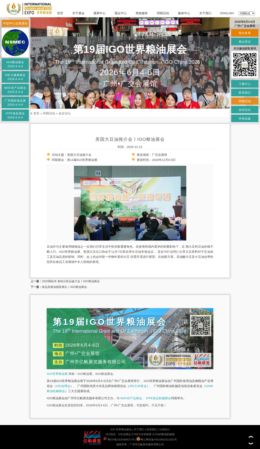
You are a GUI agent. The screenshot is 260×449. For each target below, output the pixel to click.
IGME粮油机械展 (165, 434)
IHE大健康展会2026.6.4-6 (15, 77)
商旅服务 (142, 13)
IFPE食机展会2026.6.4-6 (15, 115)
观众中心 (121, 13)
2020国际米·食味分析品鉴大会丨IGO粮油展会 (71, 281)
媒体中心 (184, 13)
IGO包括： (111, 434)
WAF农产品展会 (131, 398)
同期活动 (163, 13)
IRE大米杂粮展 (143, 434)
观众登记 (245, 41)
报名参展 (245, 33)
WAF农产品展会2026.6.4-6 (15, 89)
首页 (60, 13)
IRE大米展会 (137, 386)
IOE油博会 (63, 386)
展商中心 (99, 13)
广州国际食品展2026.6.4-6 (15, 102)
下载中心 (245, 84)
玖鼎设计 (164, 429)
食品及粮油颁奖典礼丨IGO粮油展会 (64, 286)
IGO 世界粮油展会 (121, 429)
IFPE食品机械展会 (158, 398)
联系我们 (152, 429)
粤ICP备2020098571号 (118, 439)
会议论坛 (64, 113)
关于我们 (205, 13)
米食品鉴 (245, 118)
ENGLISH (227, 13)
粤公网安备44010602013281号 (156, 439)
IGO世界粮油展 (57, 373)
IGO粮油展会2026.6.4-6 (15, 64)
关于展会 (78, 13)
